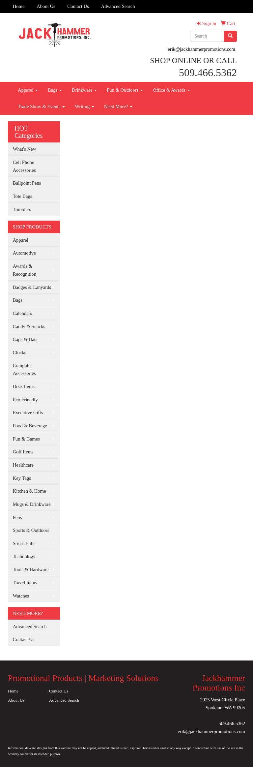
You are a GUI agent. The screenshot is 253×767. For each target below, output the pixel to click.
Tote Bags (22, 196)
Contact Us (78, 6)
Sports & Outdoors (31, 530)
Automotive (24, 253)
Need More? (118, 106)
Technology (24, 556)
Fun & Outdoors (125, 90)
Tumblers (22, 209)
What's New (24, 149)
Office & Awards (171, 90)
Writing (84, 106)
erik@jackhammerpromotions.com (201, 49)
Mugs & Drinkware (32, 504)
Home (19, 6)
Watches (21, 595)
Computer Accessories (24, 369)
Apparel (28, 90)
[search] (230, 36)
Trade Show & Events (41, 106)
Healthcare (23, 465)
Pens (17, 517)
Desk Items (24, 386)
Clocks (19, 352)
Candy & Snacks (29, 326)
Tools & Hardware (31, 569)
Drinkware (84, 90)
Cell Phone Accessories (24, 166)
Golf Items (23, 451)
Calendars (22, 313)
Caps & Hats (25, 339)
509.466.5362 (231, 723)
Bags (55, 90)
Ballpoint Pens (27, 183)
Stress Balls (24, 543)
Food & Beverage (30, 425)
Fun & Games (26, 439)
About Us (46, 6)
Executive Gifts (28, 412)
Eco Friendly (25, 399)
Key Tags (22, 478)
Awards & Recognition (25, 270)
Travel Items (25, 582)
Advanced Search (118, 6)
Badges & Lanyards (32, 287)
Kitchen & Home (29, 491)
